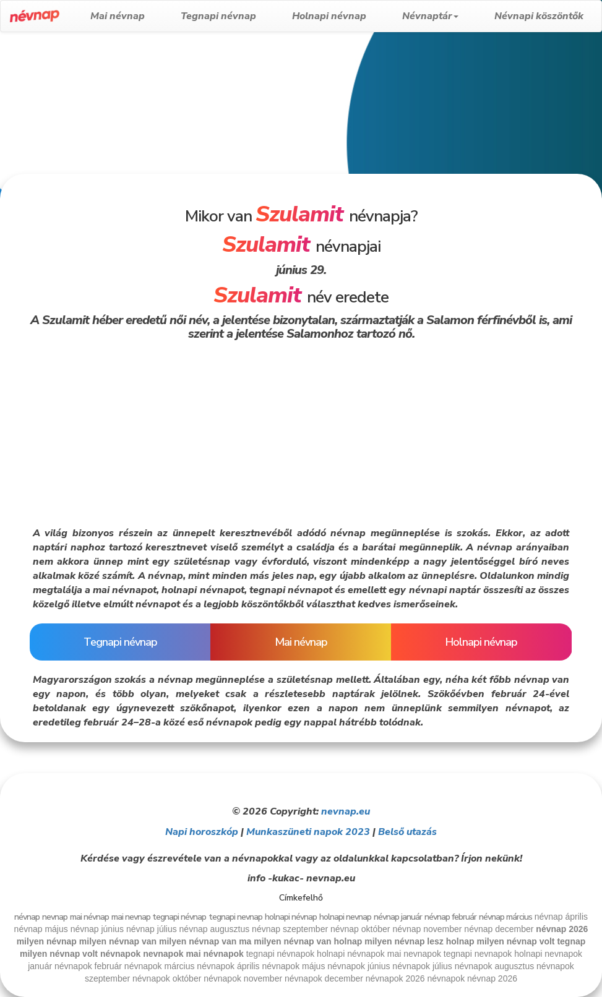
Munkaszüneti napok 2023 (308, 832)
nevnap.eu (345, 811)
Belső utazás (407, 832)
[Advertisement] (296, 131)
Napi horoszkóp (201, 832)
